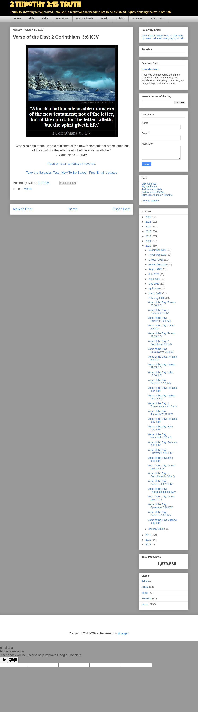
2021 (149, 241)
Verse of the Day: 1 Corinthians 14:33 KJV (161, 475)
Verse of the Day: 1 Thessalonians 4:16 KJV (162, 405)
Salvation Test (149, 183)
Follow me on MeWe (153, 192)
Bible (31, 18)
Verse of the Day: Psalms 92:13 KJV (162, 335)
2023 (149, 231)
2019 (149, 535)
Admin (145, 581)
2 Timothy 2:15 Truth (45, 5)
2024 (149, 226)
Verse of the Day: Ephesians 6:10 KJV (160, 506)
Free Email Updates (103, 172)
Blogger (123, 633)
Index (45, 18)
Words (104, 18)
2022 (149, 236)
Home (17, 18)
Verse (28, 189)
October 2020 (156, 259)
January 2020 (156, 529)
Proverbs (147, 598)
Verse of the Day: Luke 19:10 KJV (160, 374)
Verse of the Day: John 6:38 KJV (160, 459)
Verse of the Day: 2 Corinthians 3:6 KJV (160, 343)
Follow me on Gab (152, 189)
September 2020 (157, 264)
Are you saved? (150, 200)
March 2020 (155, 293)
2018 (149, 539)
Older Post (121, 209)
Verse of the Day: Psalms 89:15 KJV (162, 366)
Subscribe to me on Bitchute (157, 195)
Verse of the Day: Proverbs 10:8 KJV (159, 319)
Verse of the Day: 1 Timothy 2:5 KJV (158, 311)
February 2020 (156, 298)
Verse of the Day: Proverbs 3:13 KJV (159, 381)
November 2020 (157, 254)
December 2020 (157, 250)
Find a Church (84, 18)
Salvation (137, 18)
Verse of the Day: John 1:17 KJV (160, 428)
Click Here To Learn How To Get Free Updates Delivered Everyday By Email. (163, 37)
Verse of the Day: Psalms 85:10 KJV (162, 304)
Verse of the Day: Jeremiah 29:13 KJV (160, 412)
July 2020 (154, 274)
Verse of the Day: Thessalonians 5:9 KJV (162, 490)
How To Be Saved (73, 172)
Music (145, 592)
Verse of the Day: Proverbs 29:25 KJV (160, 482)
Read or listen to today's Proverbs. (71, 164)
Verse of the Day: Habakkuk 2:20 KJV (160, 436)
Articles (120, 18)
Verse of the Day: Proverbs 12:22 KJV (160, 451)
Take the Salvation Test (42, 172)
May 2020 (154, 283)
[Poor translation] (13, 660)
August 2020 (155, 269)
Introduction (150, 69)
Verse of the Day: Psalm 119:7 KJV (161, 498)
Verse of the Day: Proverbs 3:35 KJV (159, 514)
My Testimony (149, 186)
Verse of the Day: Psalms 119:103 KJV (162, 467)
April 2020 (154, 288)
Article (145, 587)
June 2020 (154, 278)
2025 (149, 221)
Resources (62, 18)
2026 (149, 217)
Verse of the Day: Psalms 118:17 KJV (162, 397)
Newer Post (23, 209)
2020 (149, 245)
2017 (149, 544)
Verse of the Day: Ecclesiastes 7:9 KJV (161, 350)
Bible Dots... (158, 18)
